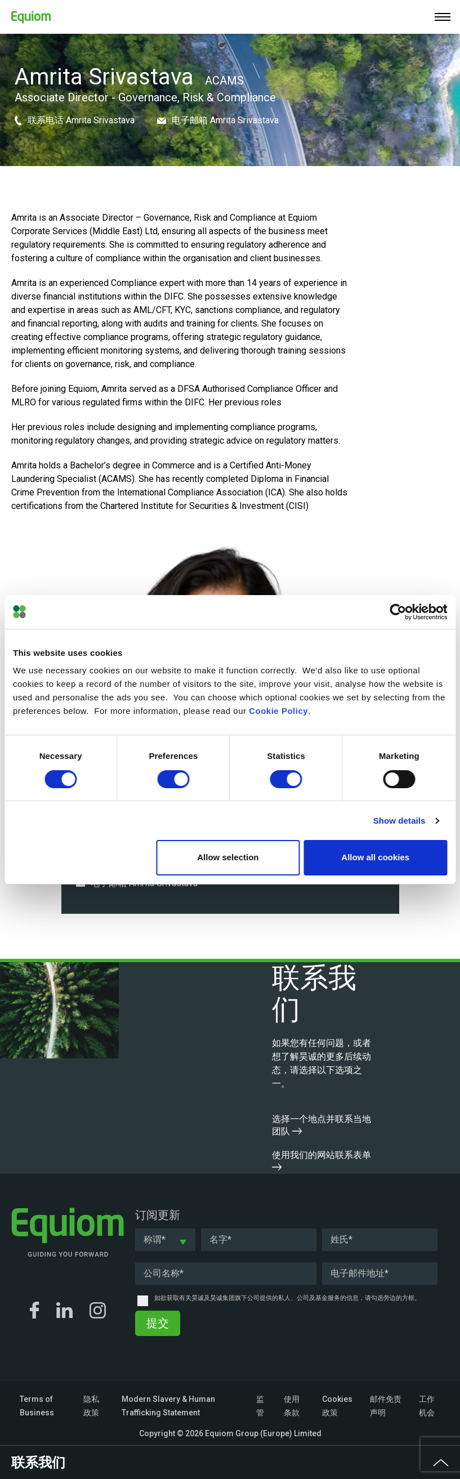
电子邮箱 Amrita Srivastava (218, 120)
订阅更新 (157, 1215)
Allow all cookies (375, 857)
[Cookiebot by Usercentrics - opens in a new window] (398, 612)
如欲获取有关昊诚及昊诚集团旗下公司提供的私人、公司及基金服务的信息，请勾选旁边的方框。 (287, 1298)
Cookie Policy (278, 711)
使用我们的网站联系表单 (321, 1160)
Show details (399, 820)
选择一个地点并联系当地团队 (321, 1125)
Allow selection (227, 857)
